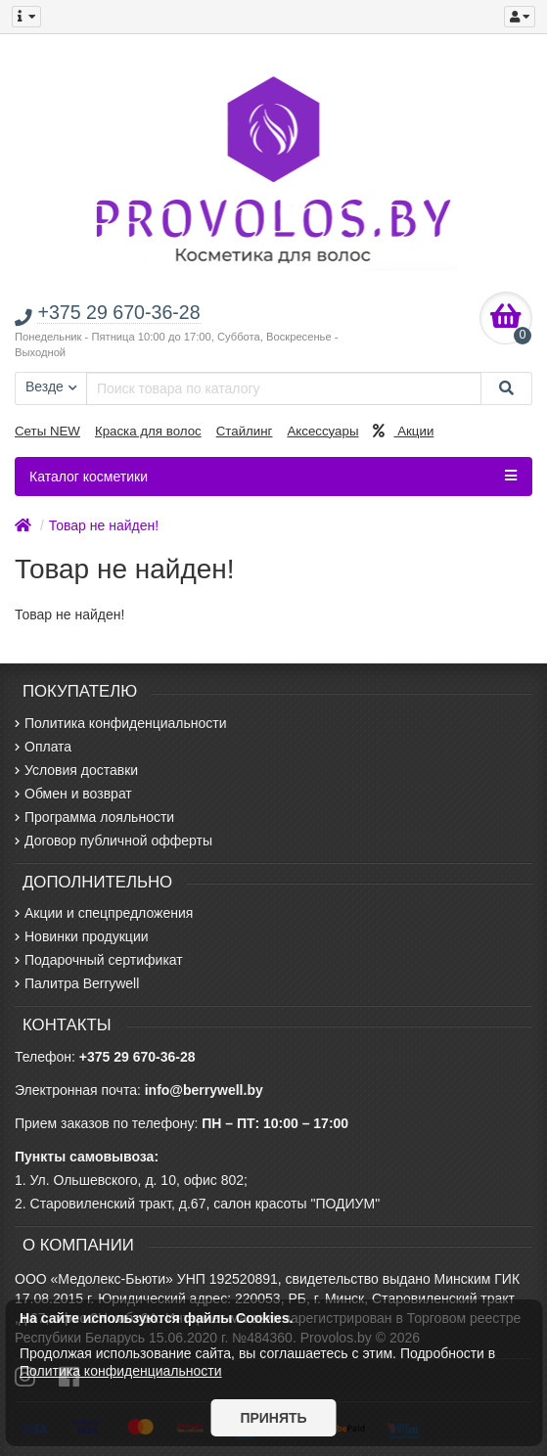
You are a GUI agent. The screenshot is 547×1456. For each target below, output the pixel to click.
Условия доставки (76, 770)
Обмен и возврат (73, 793)
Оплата (43, 746)
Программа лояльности (94, 817)
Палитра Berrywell (77, 983)
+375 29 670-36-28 (137, 1057)
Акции (403, 431)
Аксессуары (322, 431)
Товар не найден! (104, 525)
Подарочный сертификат (99, 960)
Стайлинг (244, 431)
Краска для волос (148, 431)
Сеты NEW (47, 431)
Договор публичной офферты (113, 840)
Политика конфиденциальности (121, 723)
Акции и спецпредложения (104, 913)
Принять (273, 1418)
